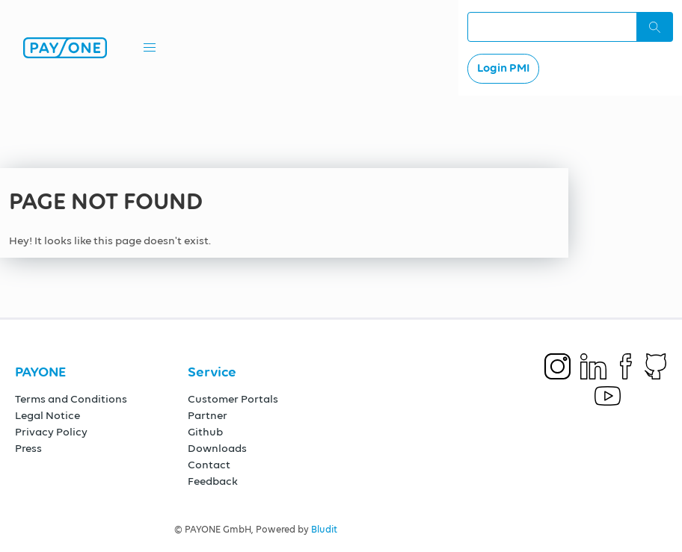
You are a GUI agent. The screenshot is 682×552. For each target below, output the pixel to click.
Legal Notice (47, 415)
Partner (207, 415)
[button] (149, 47)
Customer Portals (233, 399)
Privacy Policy (51, 432)
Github (205, 432)
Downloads (217, 448)
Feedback (213, 481)
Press (28, 448)
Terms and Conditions (71, 399)
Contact (209, 465)
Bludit (324, 530)
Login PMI (503, 69)
